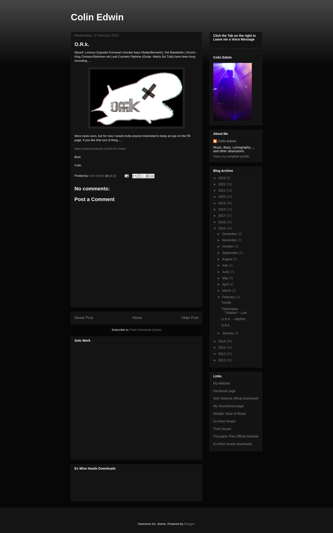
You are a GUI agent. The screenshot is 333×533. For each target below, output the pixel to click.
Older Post (189, 318)
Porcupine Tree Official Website (236, 436)
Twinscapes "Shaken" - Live (234, 311)
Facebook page (224, 391)
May (225, 278)
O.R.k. (226, 325)
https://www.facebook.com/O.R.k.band (99, 148)
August (227, 259)
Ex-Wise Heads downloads (232, 444)
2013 (222, 347)
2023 (222, 178)
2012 (222, 354)
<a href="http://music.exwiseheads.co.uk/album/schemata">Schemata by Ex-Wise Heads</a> (120, 485)
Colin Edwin (97, 17)
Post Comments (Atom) (145, 330)
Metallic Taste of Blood (229, 413)
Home (137, 318)
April (225, 284)
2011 (222, 360)
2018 (222, 209)
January (228, 333)
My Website (221, 383)
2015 (222, 228)
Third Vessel (222, 429)
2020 (222, 196)
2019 (222, 203)
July (225, 265)
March (227, 290)
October (228, 246)
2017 (222, 215)
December (230, 234)
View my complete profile (231, 156)
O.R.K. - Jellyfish (233, 319)
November (230, 240)
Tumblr (226, 302)
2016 (222, 222)
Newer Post (83, 318)
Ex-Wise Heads (224, 421)
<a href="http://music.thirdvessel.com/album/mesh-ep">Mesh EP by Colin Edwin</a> (114, 400)
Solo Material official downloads (236, 398)
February (229, 297)
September (230, 253)
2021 (222, 190)
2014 (222, 341)
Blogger (189, 524)
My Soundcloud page (228, 406)
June (226, 272)
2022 (222, 184)
